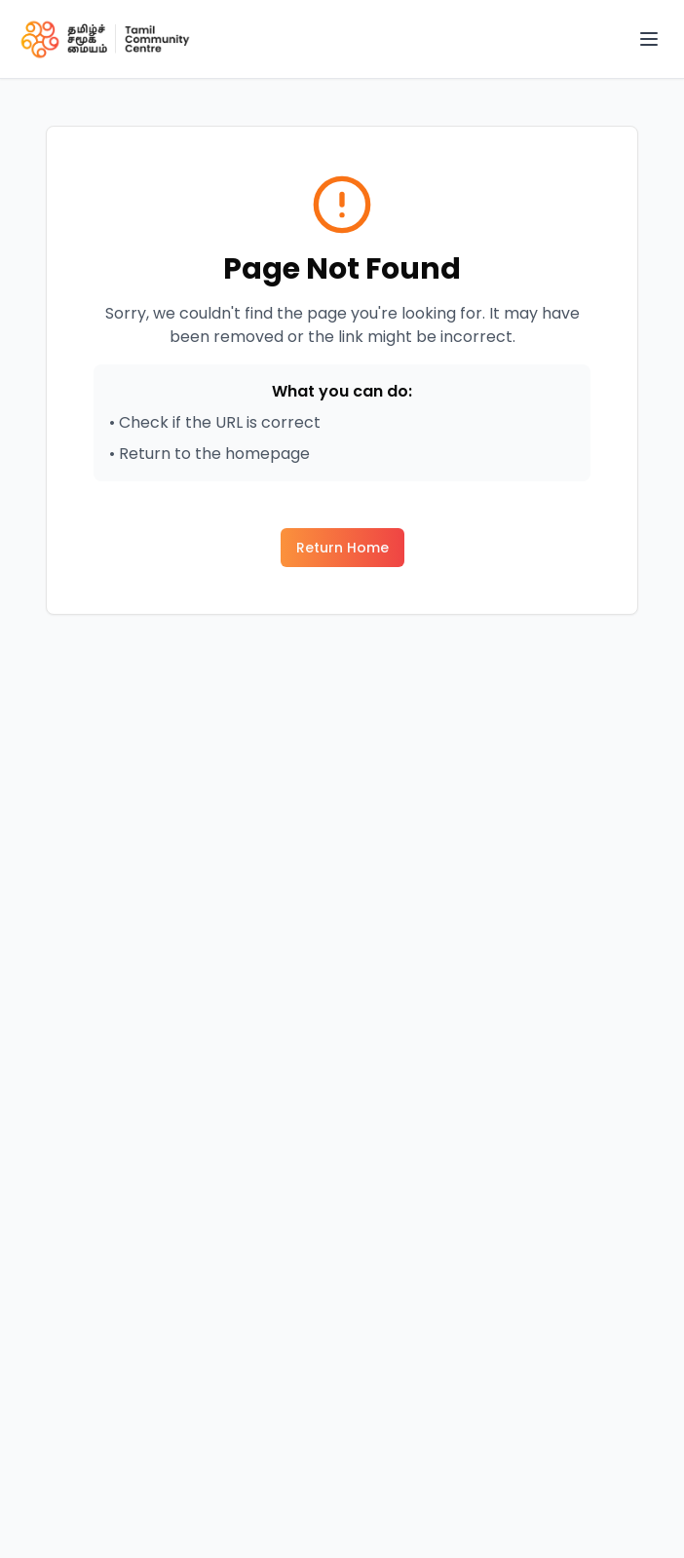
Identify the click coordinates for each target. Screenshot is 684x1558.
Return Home (342, 547)
